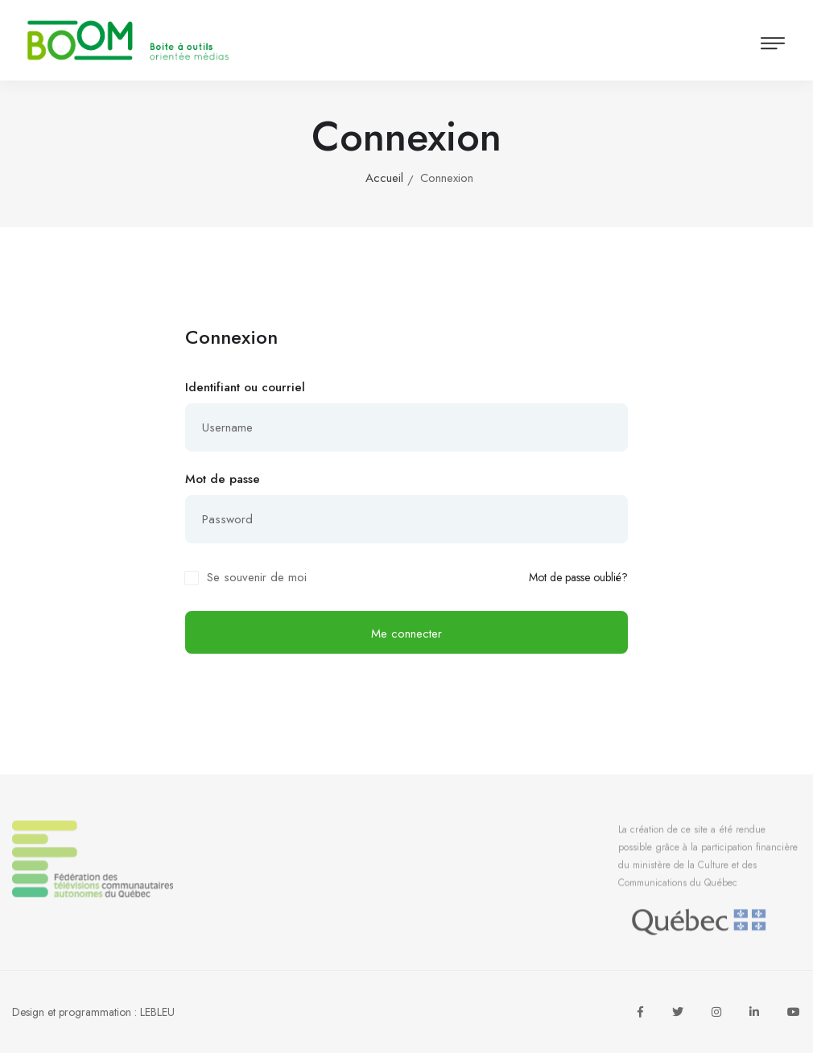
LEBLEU (157, 1012)
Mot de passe (222, 479)
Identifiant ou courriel (245, 387)
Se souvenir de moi (257, 577)
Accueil (384, 178)
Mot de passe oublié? (578, 577)
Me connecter (406, 633)
